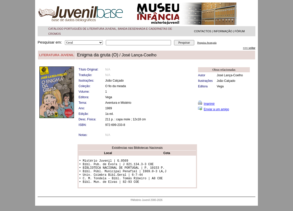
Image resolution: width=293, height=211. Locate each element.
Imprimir (209, 104)
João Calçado (226, 81)
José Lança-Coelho (230, 75)
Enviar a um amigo (216, 109)
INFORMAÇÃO (222, 31)
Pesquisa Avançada (206, 42)
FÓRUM (240, 31)
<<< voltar (249, 47)
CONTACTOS (202, 31)
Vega (220, 86)
